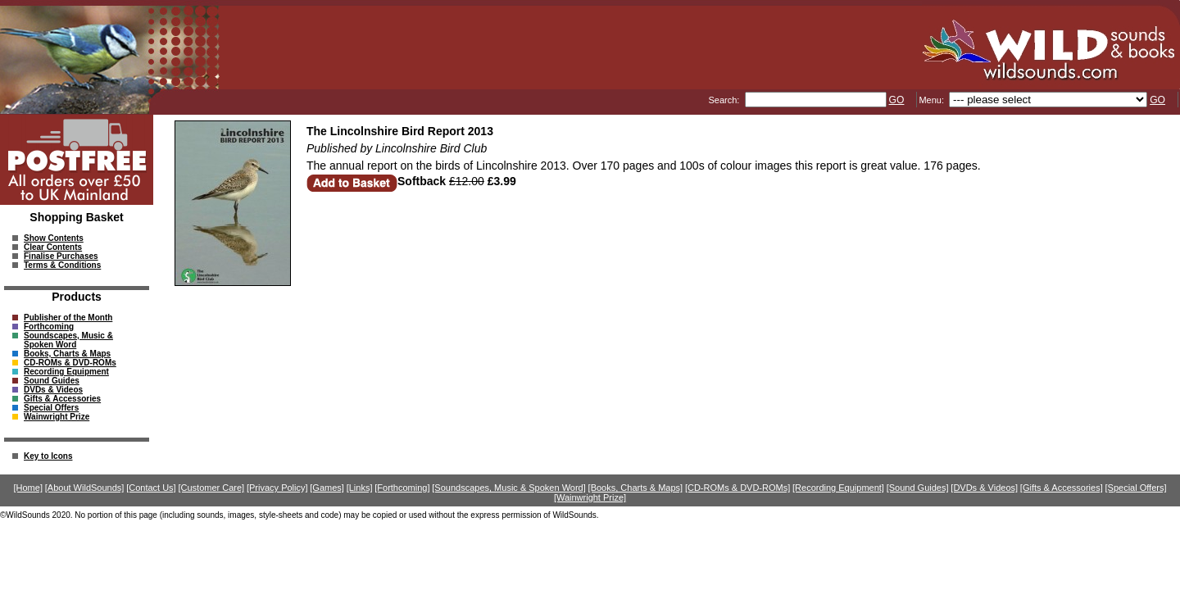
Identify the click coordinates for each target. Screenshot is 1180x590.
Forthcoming (49, 326)
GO (897, 100)
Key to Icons (48, 456)
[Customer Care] (211, 487)
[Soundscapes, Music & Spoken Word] (509, 487)
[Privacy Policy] (277, 487)
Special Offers (51, 407)
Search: (725, 100)
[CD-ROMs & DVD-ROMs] (737, 487)
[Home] (28, 487)
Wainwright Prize (56, 416)
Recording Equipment (66, 371)
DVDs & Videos (53, 389)
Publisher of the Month (68, 317)
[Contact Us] (151, 487)
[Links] (360, 487)
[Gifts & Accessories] (1061, 487)
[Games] (327, 487)
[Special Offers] (1136, 487)
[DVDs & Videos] (984, 487)
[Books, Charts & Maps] (635, 487)
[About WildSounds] (85, 487)
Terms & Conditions (62, 265)
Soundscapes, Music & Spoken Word (68, 340)
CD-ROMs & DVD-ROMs (70, 362)
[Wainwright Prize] (590, 497)
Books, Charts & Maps (67, 353)
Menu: (932, 100)
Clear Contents (53, 247)
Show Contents (54, 238)
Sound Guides (51, 380)
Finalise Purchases (61, 256)
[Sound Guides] (918, 487)
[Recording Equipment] (838, 487)
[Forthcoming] (401, 487)
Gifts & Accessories (62, 398)
